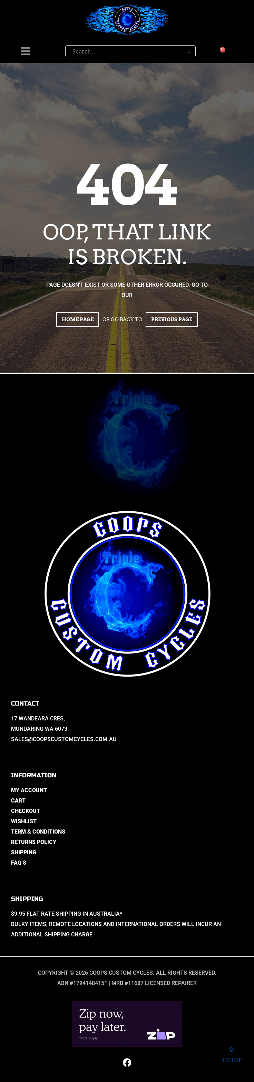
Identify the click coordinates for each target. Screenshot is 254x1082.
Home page (78, 319)
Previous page (171, 319)
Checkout (25, 811)
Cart (18, 800)
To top (231, 1056)
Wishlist (24, 821)
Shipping (23, 852)
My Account (29, 790)
